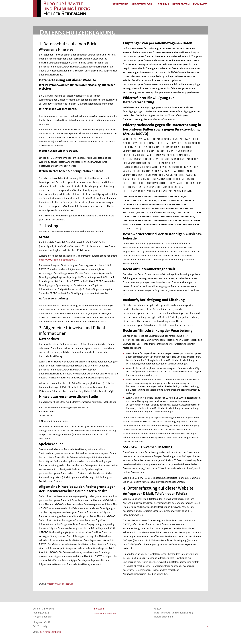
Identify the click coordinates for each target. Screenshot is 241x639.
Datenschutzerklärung (104, 613)
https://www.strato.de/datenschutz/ (57, 259)
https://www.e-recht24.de (60, 583)
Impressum (99, 608)
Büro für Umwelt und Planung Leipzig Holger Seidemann (67, 8)
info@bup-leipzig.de (50, 631)
